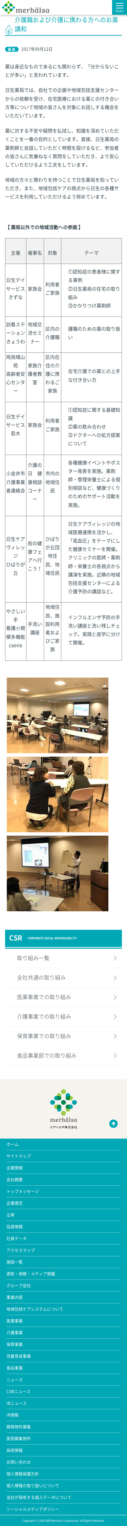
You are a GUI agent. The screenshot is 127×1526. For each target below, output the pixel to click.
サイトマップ (18, 1156)
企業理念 (14, 1203)
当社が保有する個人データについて (38, 1497)
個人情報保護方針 (22, 1474)
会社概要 (14, 1180)
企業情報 (14, 1168)
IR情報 (12, 1415)
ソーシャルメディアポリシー (32, 1509)
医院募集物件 (18, 1439)
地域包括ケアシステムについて (34, 1309)
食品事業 (14, 1368)
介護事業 (14, 1333)
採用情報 (14, 1450)
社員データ (16, 1238)
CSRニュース (18, 1391)
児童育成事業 (18, 1356)
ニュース (14, 1380)
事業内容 (14, 1297)
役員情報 (14, 1227)
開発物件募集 (18, 1427)
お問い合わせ (18, 1462)
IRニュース (16, 1403)
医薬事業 (14, 1321)
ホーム (12, 1144)
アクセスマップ (20, 1250)
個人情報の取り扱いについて (32, 1486)
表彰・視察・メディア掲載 (30, 1274)
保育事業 (14, 1344)
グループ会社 (18, 1286)
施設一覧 (14, 1262)
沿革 (10, 1215)
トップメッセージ (22, 1191)
